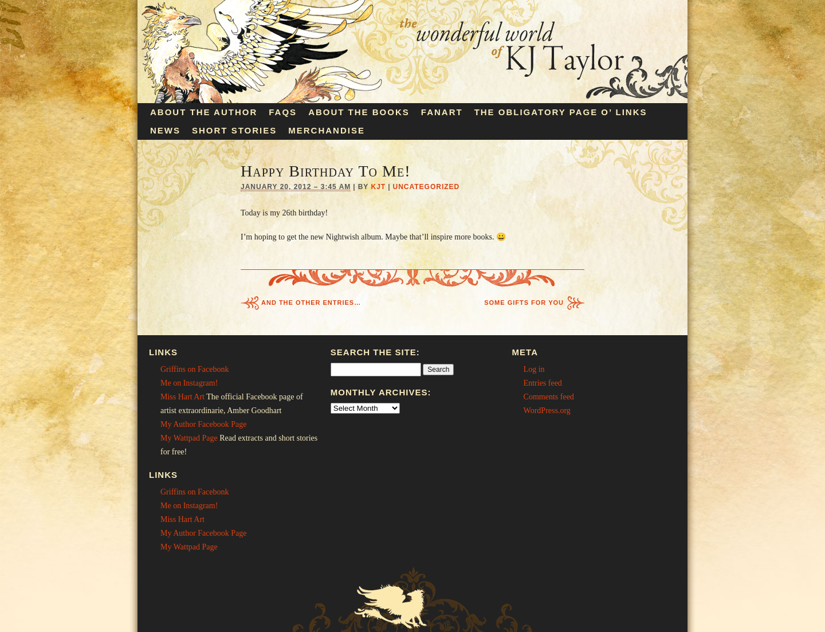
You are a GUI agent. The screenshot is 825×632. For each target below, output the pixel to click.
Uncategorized (426, 187)
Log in (534, 369)
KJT (378, 187)
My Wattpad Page (189, 438)
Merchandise (326, 130)
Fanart (442, 112)
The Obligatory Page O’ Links (560, 112)
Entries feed (543, 383)
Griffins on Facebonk (194, 369)
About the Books (359, 112)
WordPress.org (547, 410)
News (165, 130)
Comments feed (549, 396)
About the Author (203, 112)
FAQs (283, 112)
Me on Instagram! (189, 383)
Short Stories (234, 130)
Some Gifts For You (524, 302)
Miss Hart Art (182, 396)
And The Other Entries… (311, 302)
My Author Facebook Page (203, 424)
